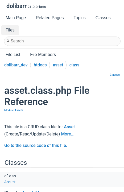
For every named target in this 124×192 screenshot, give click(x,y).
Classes (115, 75)
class (74, 64)
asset (58, 64)
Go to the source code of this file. (35, 145)
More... (67, 134)
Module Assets (13, 110)
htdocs (40, 64)
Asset (69, 126)
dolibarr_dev (16, 64)
